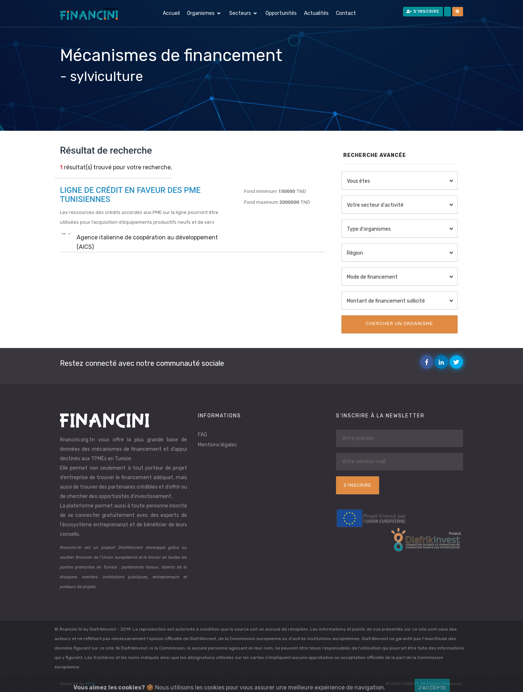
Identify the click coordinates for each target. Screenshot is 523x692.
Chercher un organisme (399, 323)
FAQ (202, 435)
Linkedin (443, 362)
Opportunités (281, 13)
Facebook (428, 362)
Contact (346, 13)
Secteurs (240, 13)
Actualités (316, 13)
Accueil (171, 13)
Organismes (201, 13)
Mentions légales (217, 445)
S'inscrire (422, 11)
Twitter (458, 362)
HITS (90, 683)
